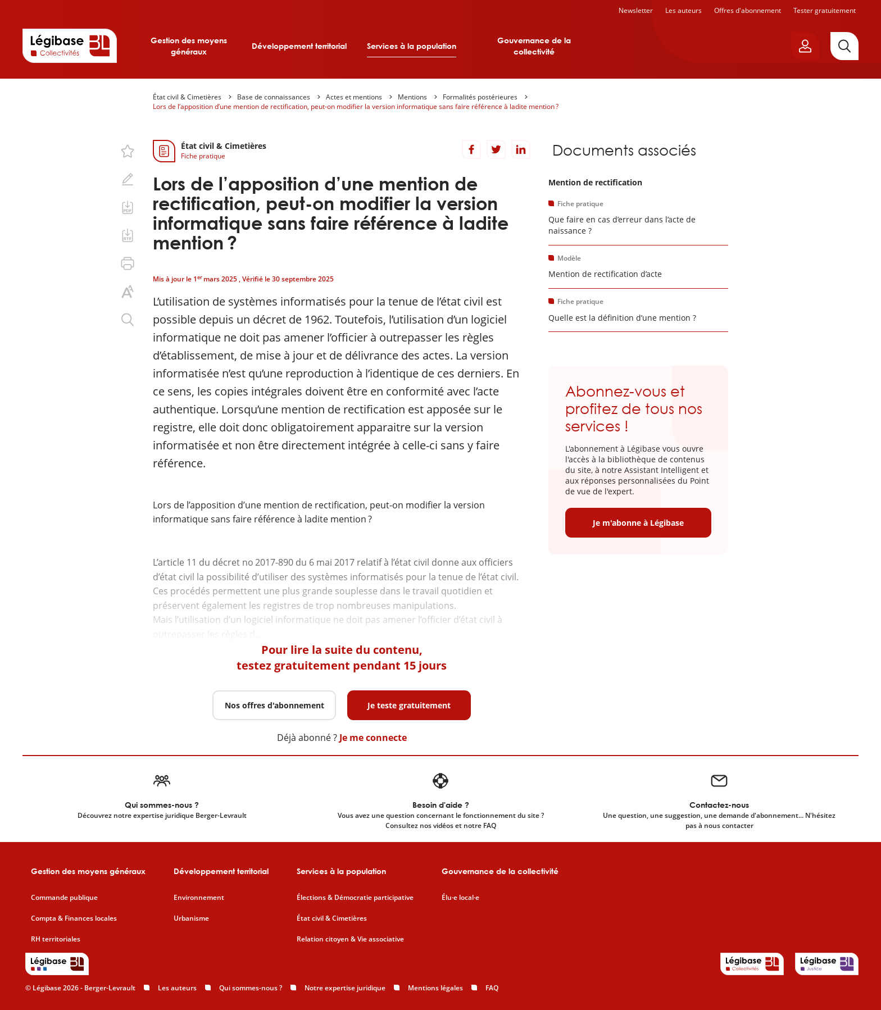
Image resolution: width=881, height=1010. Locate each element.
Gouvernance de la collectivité (534, 45)
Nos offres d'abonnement (274, 705)
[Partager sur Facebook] (471, 149)
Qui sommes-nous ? (250, 988)
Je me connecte (373, 737)
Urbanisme (191, 918)
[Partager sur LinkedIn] (520, 149)
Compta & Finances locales (74, 918)
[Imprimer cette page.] (127, 263)
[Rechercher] (844, 46)
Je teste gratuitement (409, 705)
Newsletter (636, 10)
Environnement (199, 897)
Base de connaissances (273, 97)
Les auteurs (683, 10)
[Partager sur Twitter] (496, 149)
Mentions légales (435, 988)
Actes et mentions (354, 97)
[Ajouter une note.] (127, 179)
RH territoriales (55, 939)
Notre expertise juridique (345, 988)
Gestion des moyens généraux (189, 45)
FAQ (491, 988)
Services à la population (411, 46)
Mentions (412, 97)
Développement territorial (299, 46)
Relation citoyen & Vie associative (350, 939)
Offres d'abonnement (747, 10)
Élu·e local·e (460, 897)
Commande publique (64, 897)
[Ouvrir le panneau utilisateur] (805, 46)
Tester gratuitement (824, 10)
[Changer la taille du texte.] (127, 291)
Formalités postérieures (480, 97)
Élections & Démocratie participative (355, 897)
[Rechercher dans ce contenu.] (127, 319)
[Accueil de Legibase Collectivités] (69, 45)
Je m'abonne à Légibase (638, 522)
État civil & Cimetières (187, 97)
